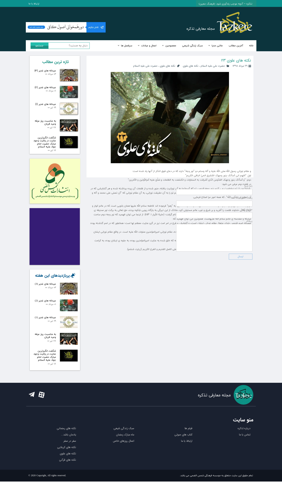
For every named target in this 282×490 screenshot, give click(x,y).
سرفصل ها (126, 46)
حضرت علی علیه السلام (213, 66)
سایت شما (246, 286)
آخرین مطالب (236, 46)
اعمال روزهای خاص (123, 449)
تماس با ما (244, 443)
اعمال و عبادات (148, 46)
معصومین (170, 46)
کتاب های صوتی (183, 443)
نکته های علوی (190, 66)
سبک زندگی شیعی (192, 46)
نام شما (248, 262)
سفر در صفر (69, 449)
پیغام (249, 297)
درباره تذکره (244, 437)
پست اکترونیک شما (241, 274)
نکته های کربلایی (66, 456)
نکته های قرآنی (67, 468)
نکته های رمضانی (66, 437)
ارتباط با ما (34, 3)
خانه (251, 46)
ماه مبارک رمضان (125, 443)
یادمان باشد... (68, 443)
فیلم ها (188, 437)
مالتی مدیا (217, 46)
